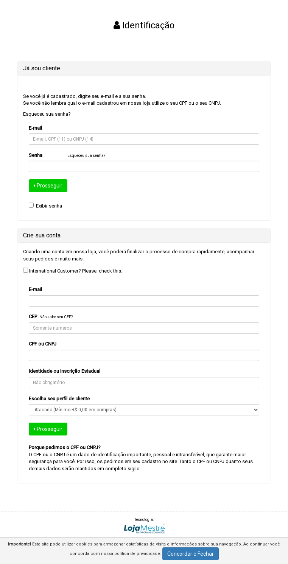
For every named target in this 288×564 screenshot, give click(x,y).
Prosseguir (48, 186)
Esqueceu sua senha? (47, 114)
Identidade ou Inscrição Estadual (64, 371)
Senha (35, 155)
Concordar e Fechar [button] (190, 554)
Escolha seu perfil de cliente (59, 398)
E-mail (35, 128)
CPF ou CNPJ (42, 344)
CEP (33, 316)
